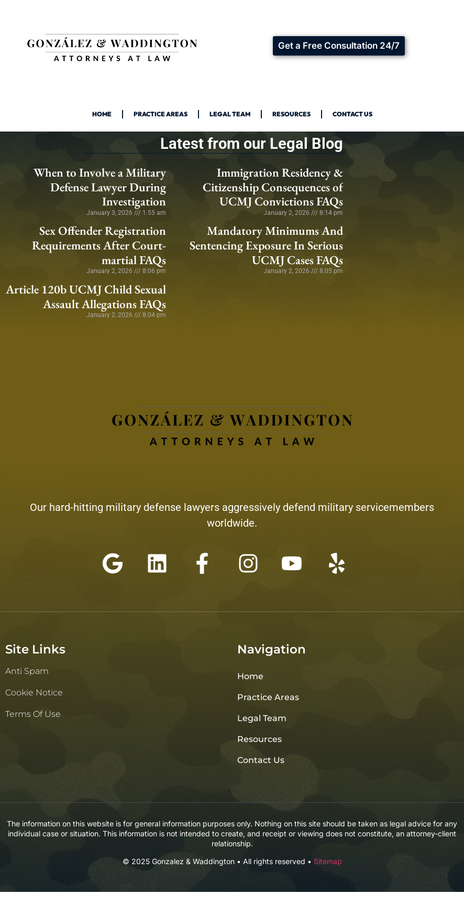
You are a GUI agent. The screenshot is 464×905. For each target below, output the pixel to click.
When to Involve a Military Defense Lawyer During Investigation (100, 187)
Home (102, 114)
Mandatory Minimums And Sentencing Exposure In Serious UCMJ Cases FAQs (266, 245)
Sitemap (328, 861)
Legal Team (229, 114)
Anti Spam (27, 671)
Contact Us (352, 114)
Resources (291, 114)
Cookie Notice (34, 692)
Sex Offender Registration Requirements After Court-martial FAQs (99, 245)
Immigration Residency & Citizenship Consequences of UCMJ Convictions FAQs (273, 187)
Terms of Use (33, 714)
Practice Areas (160, 114)
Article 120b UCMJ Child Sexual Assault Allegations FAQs (86, 296)
